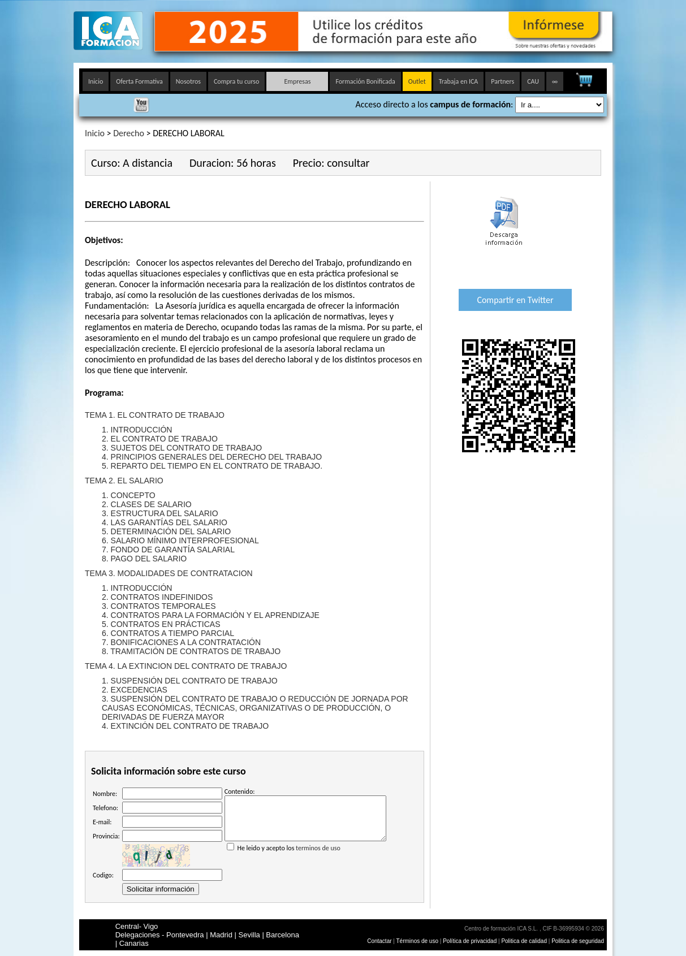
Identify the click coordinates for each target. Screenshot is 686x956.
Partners (502, 81)
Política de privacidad (470, 941)
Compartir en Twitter (515, 300)
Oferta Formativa (139, 81)
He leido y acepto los (305, 851)
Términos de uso (417, 941)
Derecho (128, 133)
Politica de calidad (524, 941)
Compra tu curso (236, 81)
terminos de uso (318, 856)
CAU (533, 81)
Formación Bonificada (365, 81)
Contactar (379, 941)
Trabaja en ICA (458, 81)
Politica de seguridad (577, 941)
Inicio (95, 81)
